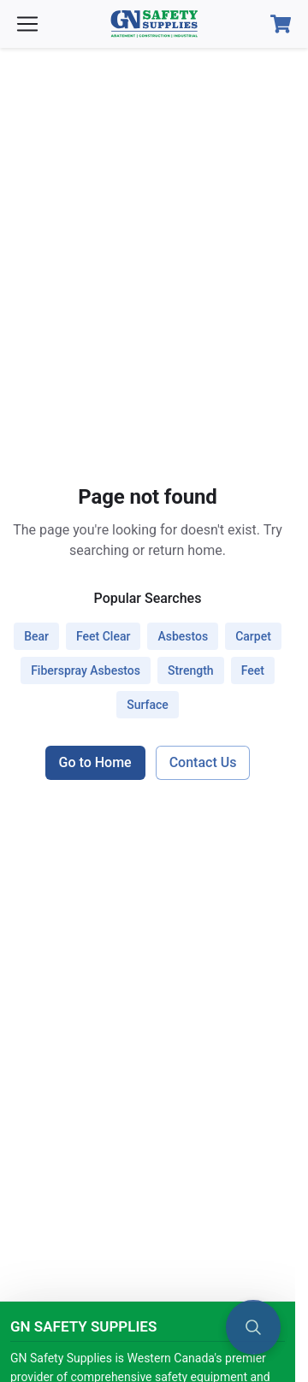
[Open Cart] (280, 24)
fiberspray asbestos (85, 670)
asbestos (182, 636)
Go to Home (95, 762)
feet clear (103, 636)
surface (148, 705)
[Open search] (253, 1327)
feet (252, 670)
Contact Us (203, 762)
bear (36, 636)
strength (191, 670)
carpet (253, 636)
